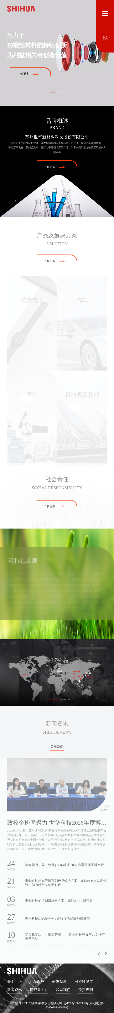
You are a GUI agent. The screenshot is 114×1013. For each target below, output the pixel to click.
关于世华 (14, 981)
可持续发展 (84, 981)
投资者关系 (39, 990)
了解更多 (28, 74)
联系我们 (63, 990)
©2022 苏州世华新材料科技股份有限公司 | (37, 1003)
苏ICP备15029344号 (76, 1003)
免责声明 (85, 990)
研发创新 (59, 981)
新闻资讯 (14, 990)
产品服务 (37, 981)
